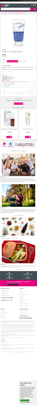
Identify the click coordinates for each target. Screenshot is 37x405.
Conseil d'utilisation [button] (8, 84)
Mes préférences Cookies (23, 306)
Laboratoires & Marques (23, 291)
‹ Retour (3, 90)
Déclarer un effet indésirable (24, 299)
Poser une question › (31, 90)
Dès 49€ (27, 273)
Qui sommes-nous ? (4, 290)
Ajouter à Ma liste (22, 61)
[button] (4, 61)
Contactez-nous (4, 294)
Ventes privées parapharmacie (24, 294)
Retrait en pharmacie (23, 311)
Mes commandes (4, 313)
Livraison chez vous (22, 312)
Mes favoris (3, 316)
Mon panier (3, 315)
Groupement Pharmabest (5, 291)
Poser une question (4, 293)
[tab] (18, 84)
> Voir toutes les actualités (18, 215)
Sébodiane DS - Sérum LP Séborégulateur (9, 129)
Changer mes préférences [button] (25, 402)
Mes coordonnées (4, 312)
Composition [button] (6, 86)
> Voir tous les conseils (18, 269)
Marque (6, 13)
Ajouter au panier (12, 61)
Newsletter (21, 297)
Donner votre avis (18, 103)
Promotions (21, 293)
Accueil (2, 13)
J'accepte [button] (22, 400)
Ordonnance (21, 298)
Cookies (20, 305)
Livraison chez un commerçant (24, 313)
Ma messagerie (3, 317)
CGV (20, 301)
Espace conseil (22, 295)
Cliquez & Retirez (9, 273)
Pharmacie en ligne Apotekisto (18, 352)
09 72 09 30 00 (27, 277)
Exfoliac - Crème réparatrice (27, 129)
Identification (3, 311)
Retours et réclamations (5, 295)
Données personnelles (23, 303)
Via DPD (9, 277)
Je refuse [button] (27, 400)
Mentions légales (22, 302)
